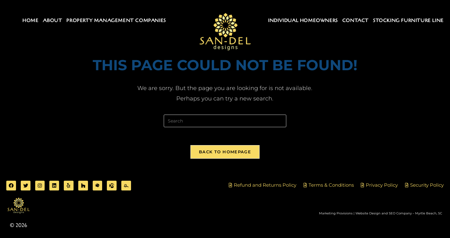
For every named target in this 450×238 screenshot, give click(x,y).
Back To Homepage (225, 152)
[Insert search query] (225, 121)
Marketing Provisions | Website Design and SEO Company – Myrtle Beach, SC (380, 215)
